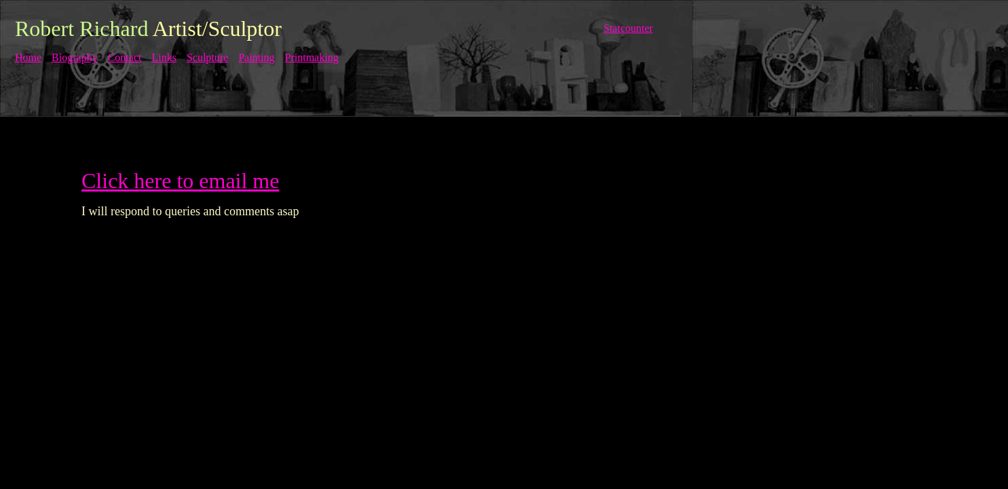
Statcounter (628, 28)
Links (163, 57)
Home (28, 57)
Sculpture (207, 57)
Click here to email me (180, 180)
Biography (75, 57)
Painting (256, 57)
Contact (125, 57)
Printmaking (312, 57)
